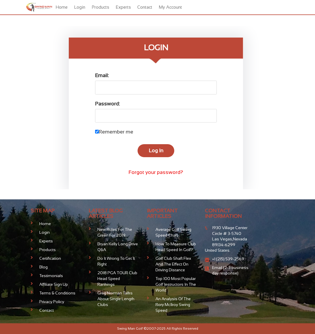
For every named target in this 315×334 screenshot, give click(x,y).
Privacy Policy (51, 301)
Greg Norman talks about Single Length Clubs (115, 299)
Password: (107, 104)
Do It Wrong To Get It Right (116, 261)
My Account (170, 7)
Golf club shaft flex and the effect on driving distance (173, 264)
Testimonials (51, 275)
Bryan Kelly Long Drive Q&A (117, 247)
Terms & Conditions (57, 293)
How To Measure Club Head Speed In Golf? (175, 247)
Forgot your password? (156, 172)
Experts (123, 7)
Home (61, 7)
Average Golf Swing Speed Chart (173, 232)
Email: (102, 75)
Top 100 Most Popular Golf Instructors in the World (175, 284)
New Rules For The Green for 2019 (114, 232)
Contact (144, 7)
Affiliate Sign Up (53, 284)
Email (217, 267)
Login (79, 7)
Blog (43, 267)
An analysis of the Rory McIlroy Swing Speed (173, 304)
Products (100, 7)
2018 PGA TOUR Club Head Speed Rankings (117, 278)
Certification (50, 258)
